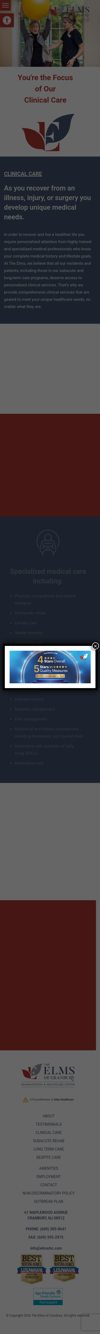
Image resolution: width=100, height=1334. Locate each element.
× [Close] (95, 645)
